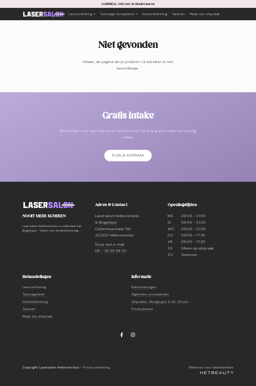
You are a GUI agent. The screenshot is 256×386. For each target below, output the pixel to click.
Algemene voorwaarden (150, 294)
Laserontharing (82, 13)
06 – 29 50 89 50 (111, 250)
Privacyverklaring (96, 367)
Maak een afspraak (205, 14)
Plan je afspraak (128, 155)
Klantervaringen (143, 287)
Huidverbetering (154, 14)
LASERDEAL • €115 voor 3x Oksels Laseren (128, 4)
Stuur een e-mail (109, 244)
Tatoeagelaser (33, 294)
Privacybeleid (142, 309)
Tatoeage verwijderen (119, 13)
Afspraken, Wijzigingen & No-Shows (160, 302)
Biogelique (29, 230)
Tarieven (178, 14)
